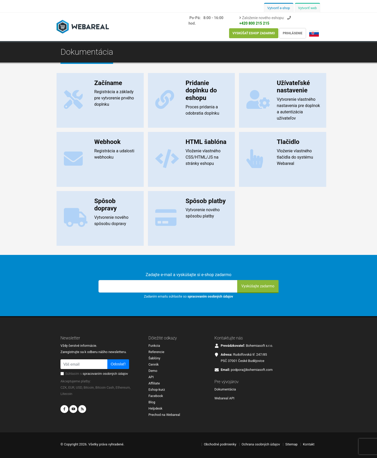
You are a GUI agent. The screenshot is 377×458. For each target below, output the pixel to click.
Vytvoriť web (307, 8)
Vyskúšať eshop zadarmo (253, 33)
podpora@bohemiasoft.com (252, 370)
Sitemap (291, 444)
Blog (151, 402)
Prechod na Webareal (164, 415)
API (151, 377)
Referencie (156, 352)
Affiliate (154, 383)
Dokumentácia (225, 389)
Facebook (155, 396)
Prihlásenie (292, 33)
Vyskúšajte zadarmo (257, 286)
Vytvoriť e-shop (278, 8)
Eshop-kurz (156, 390)
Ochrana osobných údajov (261, 444)
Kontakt (308, 444)
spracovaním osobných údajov (210, 296)
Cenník (153, 364)
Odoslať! (118, 364)
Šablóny (154, 358)
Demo (152, 371)
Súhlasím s (96, 374)
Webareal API (224, 398)
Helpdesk (155, 408)
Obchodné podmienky (220, 444)
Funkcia (154, 346)
